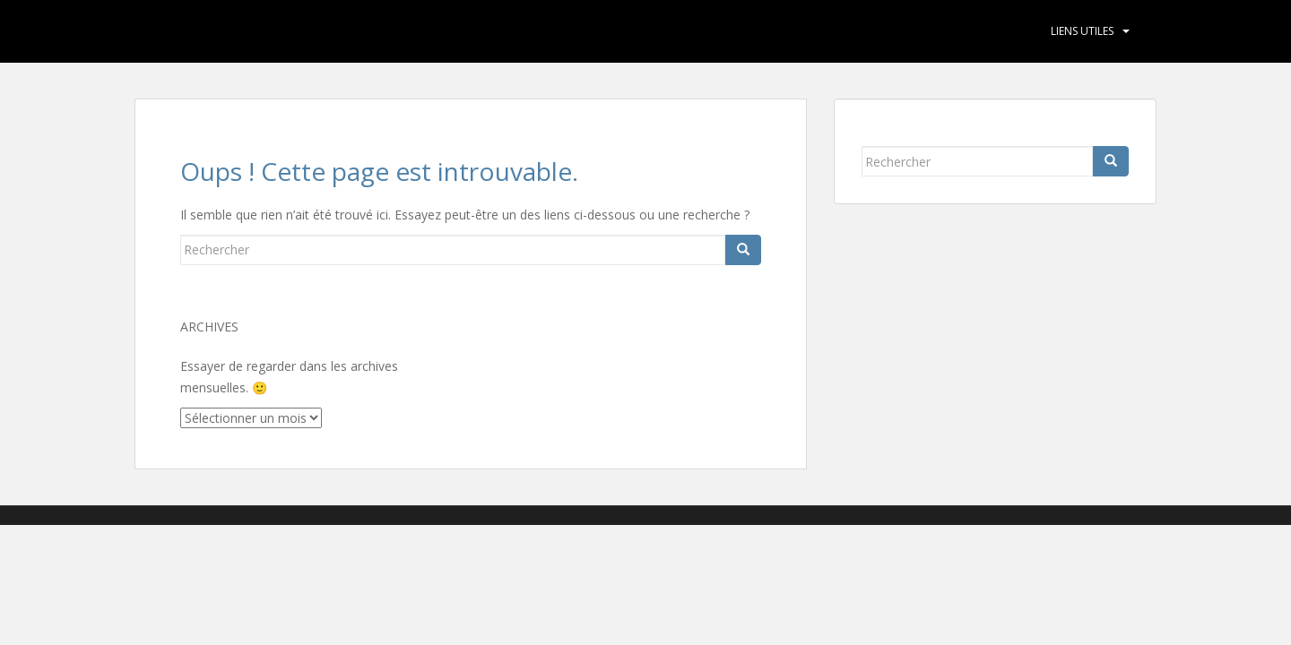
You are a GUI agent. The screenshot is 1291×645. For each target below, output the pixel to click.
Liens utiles (1082, 31)
